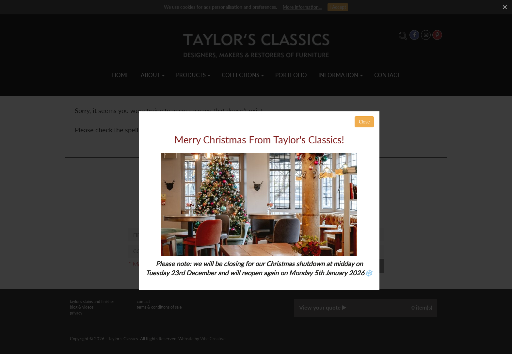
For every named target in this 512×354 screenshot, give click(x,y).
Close (364, 121)
